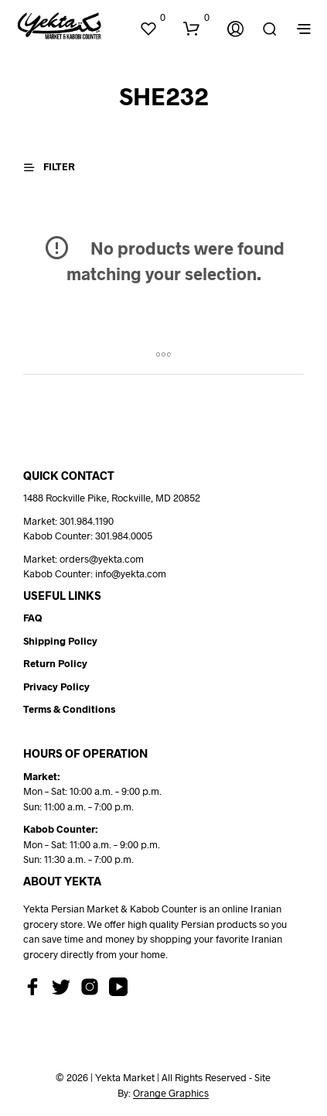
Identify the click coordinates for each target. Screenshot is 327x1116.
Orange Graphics (171, 1093)
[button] (152, 18)
